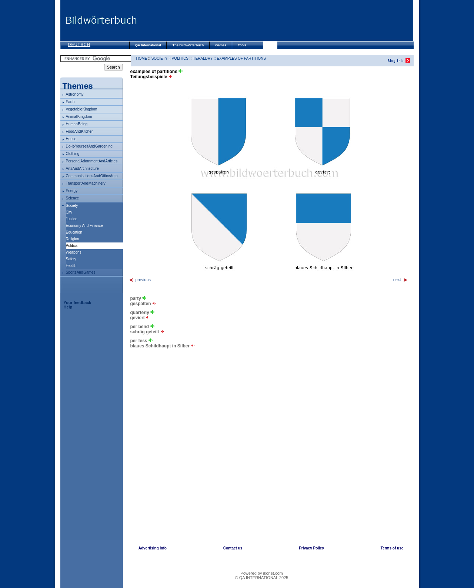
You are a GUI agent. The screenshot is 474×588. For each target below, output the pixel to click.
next (400, 279)
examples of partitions (241, 58)
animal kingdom (79, 117)
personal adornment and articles (92, 161)
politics (179, 58)
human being (77, 124)
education (74, 232)
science (72, 198)
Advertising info (152, 548)
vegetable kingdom (81, 109)
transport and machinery (86, 183)
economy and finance (84, 226)
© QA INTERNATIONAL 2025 (261, 577)
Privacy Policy (311, 548)
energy (72, 191)
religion (72, 239)
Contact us (233, 548)
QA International (148, 45)
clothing (73, 154)
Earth (70, 102)
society (72, 206)
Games (220, 45)
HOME (141, 58)
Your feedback (77, 302)
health (71, 266)
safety (71, 259)
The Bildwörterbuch (188, 45)
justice (71, 219)
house (71, 139)
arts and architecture (82, 168)
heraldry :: (205, 58)
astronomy (75, 94)
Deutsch (79, 44)
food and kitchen (80, 131)
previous (139, 279)
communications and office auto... (93, 176)
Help (68, 307)
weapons (73, 252)
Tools (242, 45)
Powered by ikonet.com (261, 573)
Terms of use (392, 548)
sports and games (81, 272)
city (69, 212)
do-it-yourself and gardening (89, 146)
